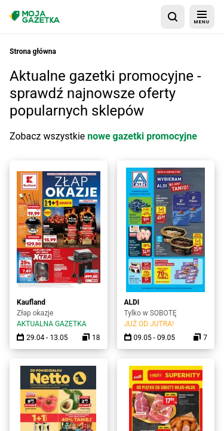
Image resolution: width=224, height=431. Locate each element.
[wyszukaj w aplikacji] (173, 17)
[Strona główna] (35, 16)
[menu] (201, 17)
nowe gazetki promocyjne (142, 136)
